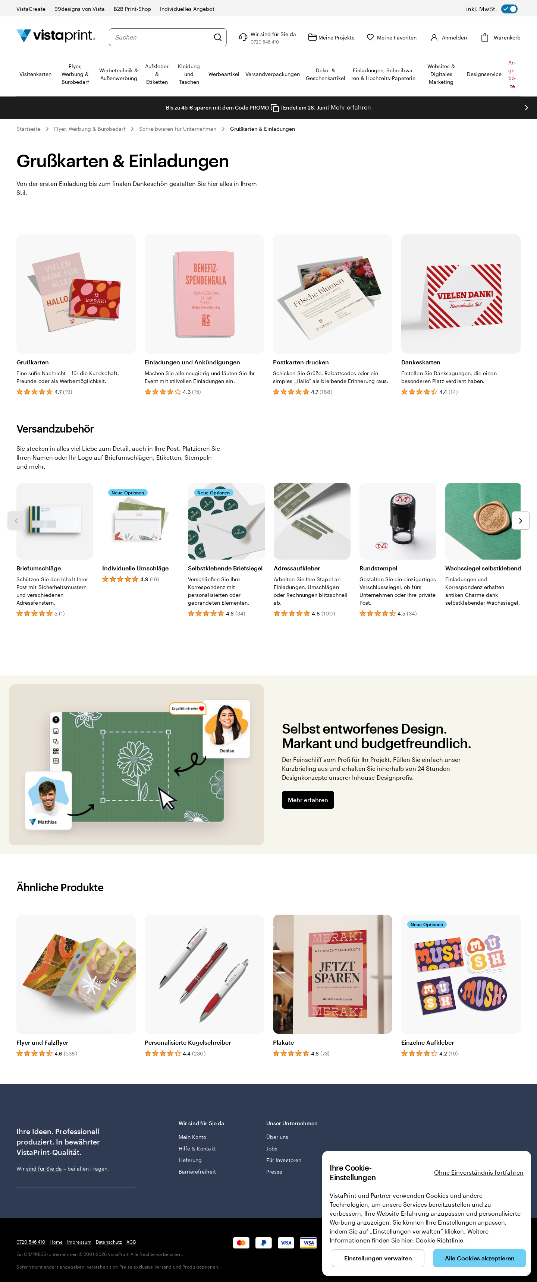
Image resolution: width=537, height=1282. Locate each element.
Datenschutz (109, 1241)
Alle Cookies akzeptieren (480, 1258)
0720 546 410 (30, 1241)
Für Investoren (283, 1160)
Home (56, 1241)
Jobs (271, 1148)
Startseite (28, 129)
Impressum (79, 1241)
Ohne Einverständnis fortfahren (479, 1172)
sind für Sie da (44, 1168)
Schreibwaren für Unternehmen (178, 129)
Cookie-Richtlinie (439, 1240)
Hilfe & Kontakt (197, 1148)
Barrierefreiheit (197, 1171)
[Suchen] (217, 37)
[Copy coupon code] (274, 108)
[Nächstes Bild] (527, 108)
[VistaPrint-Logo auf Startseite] (55, 37)
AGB (130, 1241)
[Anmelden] (447, 37)
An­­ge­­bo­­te (512, 74)
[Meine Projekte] (331, 37)
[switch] (492, 8)
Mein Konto (193, 1137)
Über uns (277, 1137)
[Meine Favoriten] (392, 37)
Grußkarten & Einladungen (262, 129)
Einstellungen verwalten (378, 1258)
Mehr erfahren (351, 107)
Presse (274, 1171)
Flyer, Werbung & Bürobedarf (90, 129)
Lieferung (190, 1160)
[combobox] (162, 37)
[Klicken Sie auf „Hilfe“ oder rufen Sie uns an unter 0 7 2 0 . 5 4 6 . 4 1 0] (266, 37)
